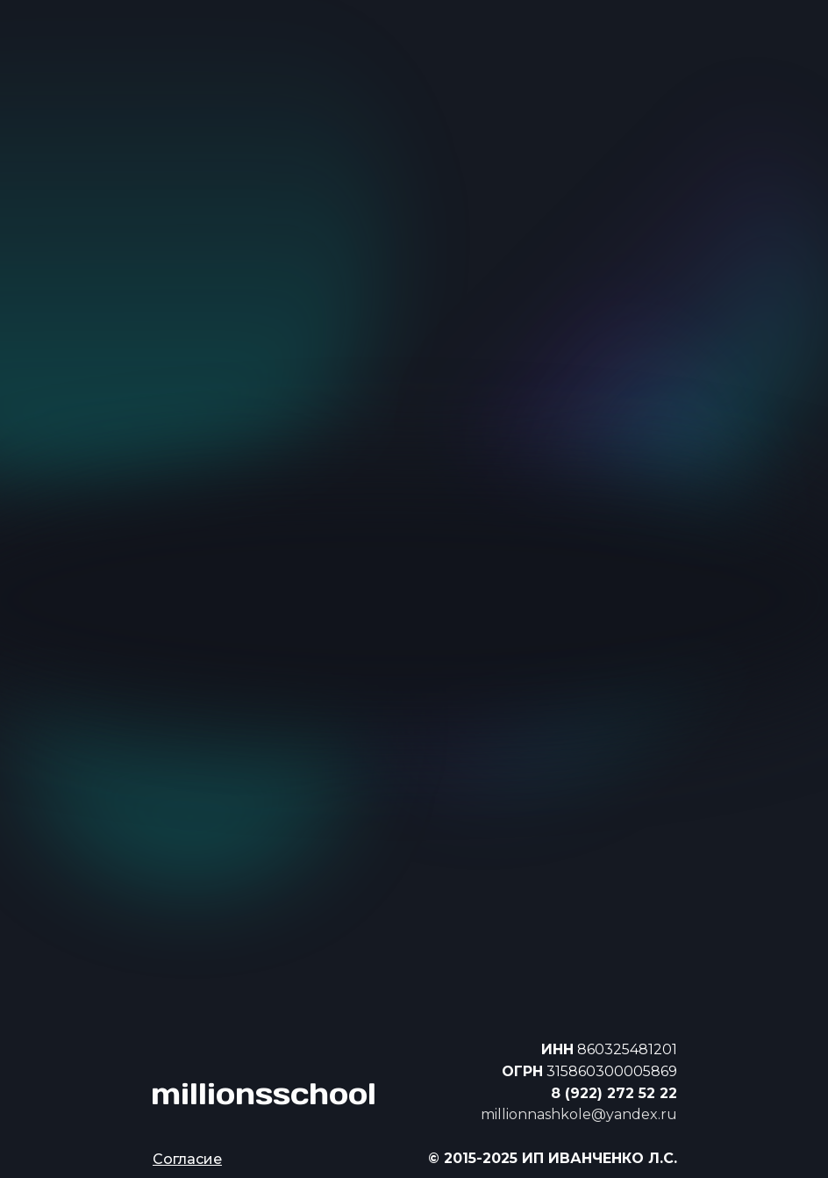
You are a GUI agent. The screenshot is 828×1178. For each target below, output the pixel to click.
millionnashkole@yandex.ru (579, 1114)
